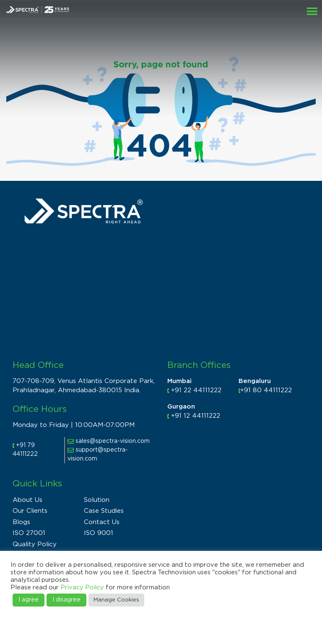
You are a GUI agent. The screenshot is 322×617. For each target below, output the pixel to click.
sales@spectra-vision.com (109, 441)
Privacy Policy (82, 587)
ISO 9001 (98, 533)
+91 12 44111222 (195, 416)
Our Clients (30, 511)
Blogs (21, 522)
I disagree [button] (66, 600)
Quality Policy (35, 544)
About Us (27, 500)
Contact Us (101, 522)
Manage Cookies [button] (116, 600)
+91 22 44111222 (196, 390)
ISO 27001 (29, 533)
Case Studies (104, 511)
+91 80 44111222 (266, 390)
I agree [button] (28, 600)
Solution (96, 500)
